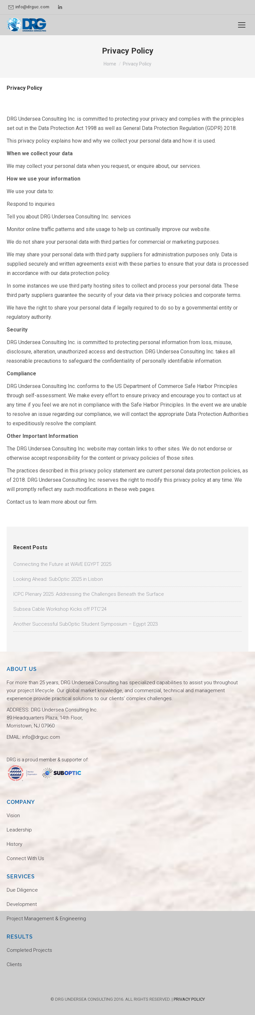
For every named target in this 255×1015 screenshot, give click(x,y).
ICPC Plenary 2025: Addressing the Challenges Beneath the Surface (88, 594)
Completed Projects (29, 950)
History (14, 844)
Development (22, 904)
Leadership (19, 830)
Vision (13, 816)
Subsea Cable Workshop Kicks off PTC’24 (60, 609)
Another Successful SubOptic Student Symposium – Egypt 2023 (85, 624)
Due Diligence (22, 890)
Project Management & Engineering (46, 919)
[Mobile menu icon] (241, 25)
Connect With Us (25, 858)
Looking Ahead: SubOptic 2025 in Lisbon (58, 579)
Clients (14, 964)
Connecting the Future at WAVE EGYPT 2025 (62, 564)
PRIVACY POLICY (189, 999)
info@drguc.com (28, 7)
